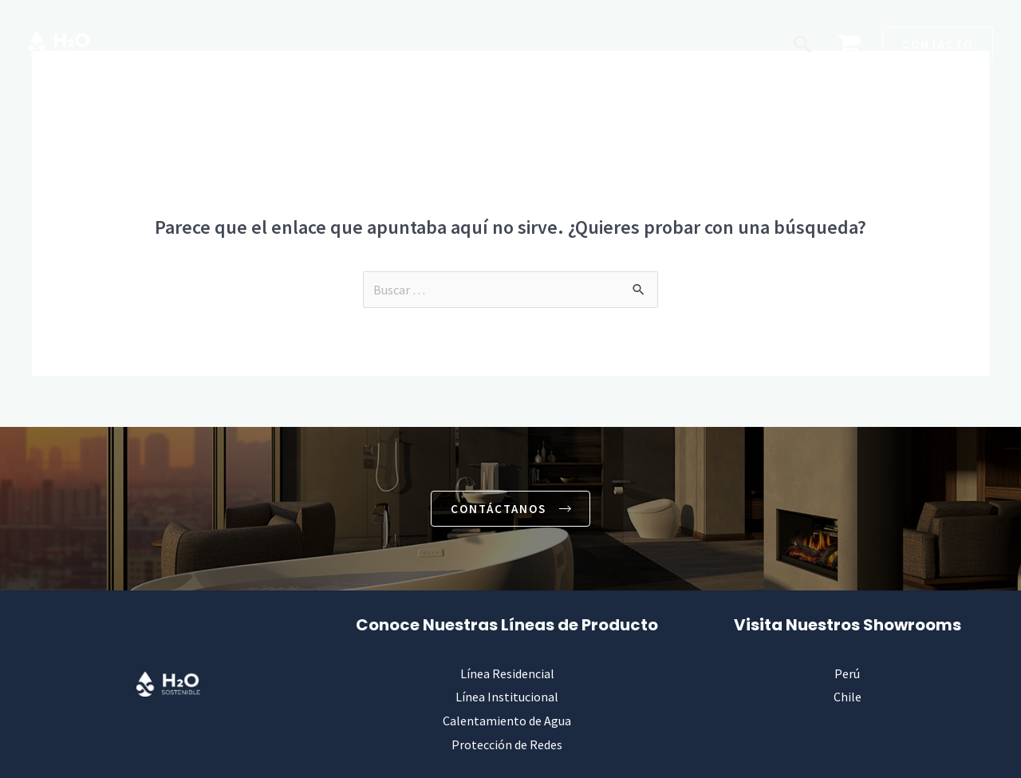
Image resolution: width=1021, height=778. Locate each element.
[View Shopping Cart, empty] (848, 44)
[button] (802, 44)
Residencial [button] (264, 44)
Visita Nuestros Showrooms (847, 625)
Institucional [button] (372, 44)
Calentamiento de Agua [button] (513, 44)
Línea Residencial (507, 673)
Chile (847, 697)
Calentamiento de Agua (507, 721)
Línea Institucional (506, 697)
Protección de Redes (506, 744)
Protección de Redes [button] (674, 44)
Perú (847, 673)
